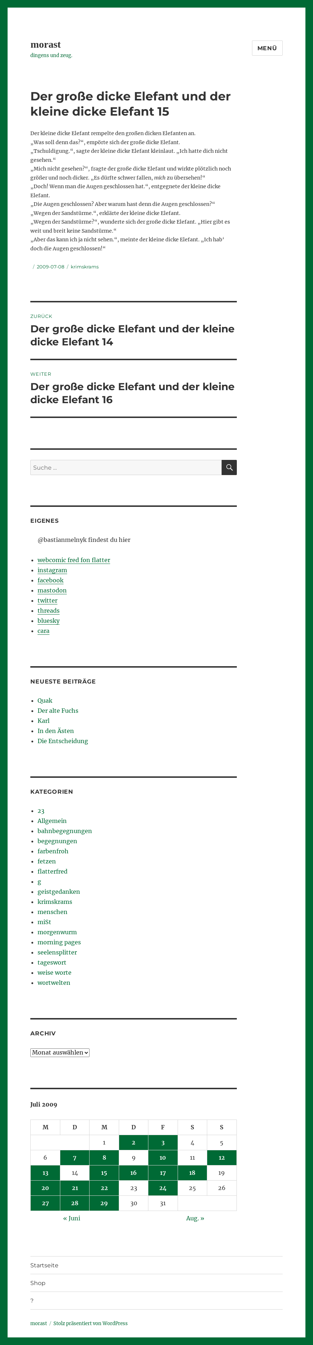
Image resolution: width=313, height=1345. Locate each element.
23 (41, 810)
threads (49, 610)
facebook (51, 580)
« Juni (71, 1218)
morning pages (59, 942)
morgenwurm (57, 932)
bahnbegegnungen (65, 831)
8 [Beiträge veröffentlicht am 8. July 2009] (104, 1157)
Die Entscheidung (63, 741)
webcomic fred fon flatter (74, 560)
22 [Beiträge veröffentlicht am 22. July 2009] (104, 1187)
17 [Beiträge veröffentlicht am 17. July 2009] (163, 1172)
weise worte (54, 972)
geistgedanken (59, 891)
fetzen (47, 861)
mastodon (52, 590)
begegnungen (57, 841)
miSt (44, 922)
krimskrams (85, 267)
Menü (267, 48)
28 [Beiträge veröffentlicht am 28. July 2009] (74, 1203)
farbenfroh (53, 851)
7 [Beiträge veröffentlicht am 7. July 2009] (75, 1157)
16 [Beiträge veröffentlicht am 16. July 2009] (133, 1172)
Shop (37, 1283)
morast (45, 44)
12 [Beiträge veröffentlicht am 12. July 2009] (222, 1157)
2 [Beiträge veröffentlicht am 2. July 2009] (133, 1142)
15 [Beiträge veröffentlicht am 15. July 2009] (104, 1172)
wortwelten (54, 982)
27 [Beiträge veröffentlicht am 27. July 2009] (45, 1203)
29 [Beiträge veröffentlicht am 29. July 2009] (104, 1203)
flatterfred (53, 871)
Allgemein (52, 820)
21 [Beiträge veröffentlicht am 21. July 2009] (75, 1187)
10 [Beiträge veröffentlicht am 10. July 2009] (163, 1157)
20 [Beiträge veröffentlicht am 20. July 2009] (45, 1187)
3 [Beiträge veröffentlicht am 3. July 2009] (163, 1142)
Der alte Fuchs (58, 710)
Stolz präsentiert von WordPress (90, 1323)
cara (43, 630)
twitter (47, 600)
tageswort (52, 962)
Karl (43, 720)
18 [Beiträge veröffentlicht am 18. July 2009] (192, 1172)
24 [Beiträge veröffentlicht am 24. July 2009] (163, 1187)
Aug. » (195, 1218)
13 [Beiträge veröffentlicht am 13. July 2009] (45, 1172)
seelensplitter (57, 952)
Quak (45, 700)
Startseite (44, 1265)
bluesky (49, 620)
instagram (52, 570)
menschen (53, 911)
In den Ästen (56, 730)
